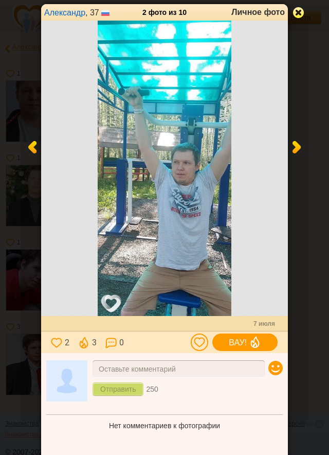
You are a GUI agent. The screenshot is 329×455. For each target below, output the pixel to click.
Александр (64, 12)
